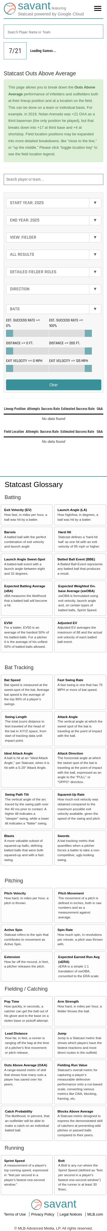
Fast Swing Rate (70, 680)
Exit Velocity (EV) (17, 510)
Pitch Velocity (15, 893)
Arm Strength (68, 1001)
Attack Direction (70, 753)
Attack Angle (67, 717)
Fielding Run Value (72, 1065)
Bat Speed (12, 680)
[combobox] (53, 32)
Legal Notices (71, 1214)
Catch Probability (18, 1111)
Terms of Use (15, 1214)
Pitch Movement (71, 893)
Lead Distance (16, 1033)
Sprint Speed (14, 1160)
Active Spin (13, 930)
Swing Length (16, 717)
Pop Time (11, 1001)
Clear (53, 385)
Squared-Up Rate (70, 794)
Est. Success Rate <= (66, 323)
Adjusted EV (67, 623)
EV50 (8, 623)
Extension (12, 957)
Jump (61, 1033)
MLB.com (95, 1214)
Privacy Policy (43, 1214)
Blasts (9, 836)
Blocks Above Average (75, 1111)
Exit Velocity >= (24, 361)
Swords (63, 836)
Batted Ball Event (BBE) (76, 559)
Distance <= (64, 343)
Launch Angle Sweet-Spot (24, 559)
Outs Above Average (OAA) (25, 1065)
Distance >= (19, 343)
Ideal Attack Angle (18, 753)
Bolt (61, 1160)
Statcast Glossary (34, 484)
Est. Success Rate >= (23, 323)
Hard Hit (64, 532)
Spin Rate (65, 930)
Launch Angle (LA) (72, 510)
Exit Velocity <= (68, 361)
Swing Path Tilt (17, 794)
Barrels (10, 532)
